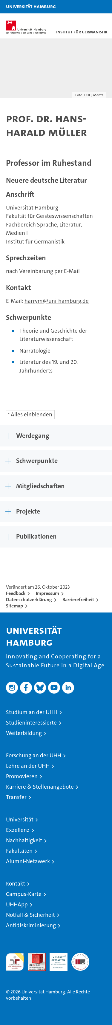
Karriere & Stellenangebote (40, 786)
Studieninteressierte (31, 722)
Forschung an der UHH (33, 755)
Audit (33, 956)
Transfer (16, 797)
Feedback (15, 593)
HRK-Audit (55, 959)
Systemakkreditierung (80, 956)
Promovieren (22, 776)
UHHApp (17, 904)
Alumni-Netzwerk (28, 861)
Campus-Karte (24, 894)
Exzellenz (18, 830)
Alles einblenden (31, 414)
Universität (19, 819)
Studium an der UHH (31, 712)
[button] (88, 6)
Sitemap (14, 606)
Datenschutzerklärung (29, 599)
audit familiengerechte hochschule (15, 962)
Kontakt (15, 883)
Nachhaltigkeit (24, 840)
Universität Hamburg (31, 6)
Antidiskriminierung (31, 925)
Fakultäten (19, 851)
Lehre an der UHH (28, 766)
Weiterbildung (24, 733)
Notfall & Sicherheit (30, 915)
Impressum (47, 593)
